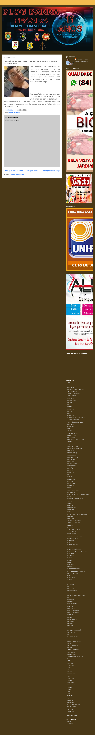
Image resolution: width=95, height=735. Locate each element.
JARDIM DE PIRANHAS (74, 520)
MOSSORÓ (70, 555)
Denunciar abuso (72, 715)
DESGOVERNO (72, 455)
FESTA (69, 488)
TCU (68, 669)
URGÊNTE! (70, 702)
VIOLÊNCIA (70, 711)
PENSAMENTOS (72, 591)
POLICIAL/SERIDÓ (14, 112)
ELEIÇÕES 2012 (72, 463)
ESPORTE (70, 474)
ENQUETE (70, 470)
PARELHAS (70, 584)
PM (68, 597)
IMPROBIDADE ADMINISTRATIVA (77, 514)
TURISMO (70, 696)
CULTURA (70, 444)
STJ (68, 661)
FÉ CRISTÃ (70, 485)
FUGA (69, 496)
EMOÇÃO (70, 468)
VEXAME (70, 709)
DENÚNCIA (70, 450)
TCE (68, 667)
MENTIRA (70, 547)
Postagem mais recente (13, 171)
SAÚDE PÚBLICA (72, 637)
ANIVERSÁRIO (71, 400)
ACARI (69, 383)
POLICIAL (70, 601)
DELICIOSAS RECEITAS (74, 448)
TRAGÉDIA (70, 678)
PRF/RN (69, 617)
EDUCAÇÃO (71, 459)
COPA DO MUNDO (72, 433)
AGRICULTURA (71, 396)
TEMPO (69, 672)
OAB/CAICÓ (71, 577)
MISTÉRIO (70, 553)
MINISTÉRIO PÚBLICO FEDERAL (77, 551)
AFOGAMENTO (71, 391)
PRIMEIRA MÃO (72, 619)
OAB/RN (69, 580)
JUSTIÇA (70, 527)
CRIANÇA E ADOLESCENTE (75, 439)
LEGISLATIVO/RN (72, 538)
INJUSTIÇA (70, 516)
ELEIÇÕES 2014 (72, 466)
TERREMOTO (71, 674)
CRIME (69, 442)
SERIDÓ (69, 647)
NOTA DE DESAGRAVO (74, 569)
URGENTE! (70, 700)
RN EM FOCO (71, 628)
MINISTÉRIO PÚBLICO (74, 549)
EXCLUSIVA (71, 479)
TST (68, 693)
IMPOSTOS (70, 509)
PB (68, 586)
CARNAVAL (70, 424)
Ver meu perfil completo (81, 61)
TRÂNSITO (70, 683)
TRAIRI (69, 680)
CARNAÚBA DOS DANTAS (75, 422)
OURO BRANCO (72, 582)
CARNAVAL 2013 (72, 426)
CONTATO (70, 724)
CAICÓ (69, 413)
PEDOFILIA (70, 588)
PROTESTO (70, 621)
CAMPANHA (71, 415)
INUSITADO (70, 518)
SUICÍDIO (70, 663)
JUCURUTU (70, 525)
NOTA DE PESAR (72, 573)
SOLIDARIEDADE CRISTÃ (75, 656)
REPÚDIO (70, 626)
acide (68, 385)
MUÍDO (69, 558)
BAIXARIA (70, 402)
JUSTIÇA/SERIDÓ (72, 531)
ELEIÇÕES (70, 461)
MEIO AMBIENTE (72, 545)
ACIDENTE (70, 387)
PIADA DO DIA (71, 593)
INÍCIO (69, 722)
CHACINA (70, 431)
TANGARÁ (70, 665)
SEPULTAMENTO (72, 645)
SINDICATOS (71, 652)
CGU (68, 429)
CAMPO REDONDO (73, 420)
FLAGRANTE (71, 492)
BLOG (69, 404)
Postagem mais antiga (51, 171)
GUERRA (70, 505)
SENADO (70, 643)
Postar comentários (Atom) (16, 174)
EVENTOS (70, 477)
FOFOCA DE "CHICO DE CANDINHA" (78, 494)
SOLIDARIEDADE (72, 654)
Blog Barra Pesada (14, 10)
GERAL (69, 501)
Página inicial (32, 171)
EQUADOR (70, 472)
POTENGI (70, 615)
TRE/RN (69, 687)
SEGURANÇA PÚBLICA (74, 641)
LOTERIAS (70, 540)
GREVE (69, 503)
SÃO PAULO (71, 632)
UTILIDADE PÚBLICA (73, 704)
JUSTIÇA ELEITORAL (73, 529)
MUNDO (69, 560)
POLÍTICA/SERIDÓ (73, 612)
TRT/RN (69, 689)
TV (68, 698)
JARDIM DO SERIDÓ (73, 523)
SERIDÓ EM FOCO (73, 650)
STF (68, 658)
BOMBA (69, 407)
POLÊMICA (70, 599)
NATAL (69, 562)
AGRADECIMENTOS (73, 393)
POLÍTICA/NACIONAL (73, 610)
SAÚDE (69, 634)
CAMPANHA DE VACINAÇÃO (76, 417)
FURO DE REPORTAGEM (75, 499)
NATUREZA (70, 564)
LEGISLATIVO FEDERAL (74, 536)
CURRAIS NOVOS (72, 446)
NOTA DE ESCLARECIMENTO (76, 571)
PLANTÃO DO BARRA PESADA (76, 595)
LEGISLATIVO (71, 534)
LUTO (69, 542)
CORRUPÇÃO (71, 435)
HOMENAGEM (71, 507)
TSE (68, 691)
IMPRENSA (70, 512)
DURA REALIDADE (73, 457)
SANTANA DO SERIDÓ (74, 630)
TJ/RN (69, 676)
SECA (69, 639)
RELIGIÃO (70, 623)
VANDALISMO (71, 707)
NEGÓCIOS (70, 566)
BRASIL (69, 411)
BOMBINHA (70, 409)
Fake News (70, 481)
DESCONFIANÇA (72, 453)
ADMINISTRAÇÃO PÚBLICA (75, 389)
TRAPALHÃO (71, 685)
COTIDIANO (71, 437)
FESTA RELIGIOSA (73, 490)
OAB (68, 575)
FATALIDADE (71, 483)
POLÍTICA (70, 606)
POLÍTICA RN (71, 608)
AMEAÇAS (70, 398)
